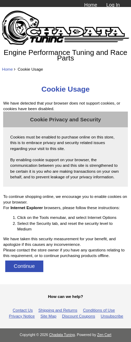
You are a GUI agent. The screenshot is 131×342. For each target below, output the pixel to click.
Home (90, 5)
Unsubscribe (112, 316)
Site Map (49, 316)
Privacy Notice (22, 316)
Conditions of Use (99, 310)
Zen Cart (104, 335)
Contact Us (22, 310)
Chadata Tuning (62, 335)
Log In (113, 5)
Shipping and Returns (58, 310)
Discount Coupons (78, 316)
